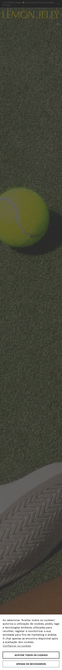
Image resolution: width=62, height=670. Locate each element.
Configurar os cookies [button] (17, 645)
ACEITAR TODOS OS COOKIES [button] (31, 655)
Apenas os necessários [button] (31, 664)
